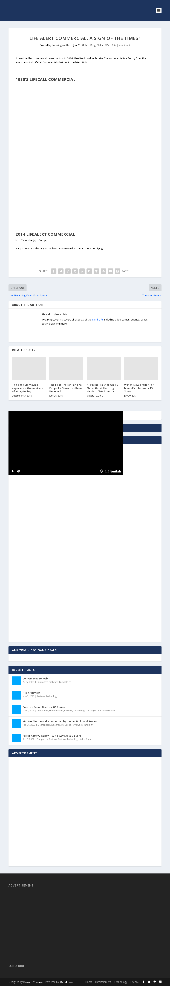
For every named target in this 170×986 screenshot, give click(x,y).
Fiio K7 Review (31, 692)
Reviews (41, 696)
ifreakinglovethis (61, 45)
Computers (42, 681)
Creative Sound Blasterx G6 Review (44, 707)
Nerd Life (97, 319)
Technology (65, 681)
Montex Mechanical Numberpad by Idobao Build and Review (60, 721)
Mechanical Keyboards (49, 724)
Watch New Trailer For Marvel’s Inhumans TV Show (139, 388)
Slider (100, 45)
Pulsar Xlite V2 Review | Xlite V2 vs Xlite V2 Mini (52, 735)
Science (134, 982)
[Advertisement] (34, 568)
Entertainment (56, 710)
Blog (93, 45)
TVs (107, 45)
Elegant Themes (32, 982)
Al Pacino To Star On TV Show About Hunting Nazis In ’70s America (102, 388)
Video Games (108, 710)
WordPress (66, 982)
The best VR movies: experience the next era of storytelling (28, 388)
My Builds (66, 724)
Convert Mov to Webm (36, 678)
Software (53, 681)
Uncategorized (93, 710)
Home (88, 982)
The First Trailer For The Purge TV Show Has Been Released (65, 388)
